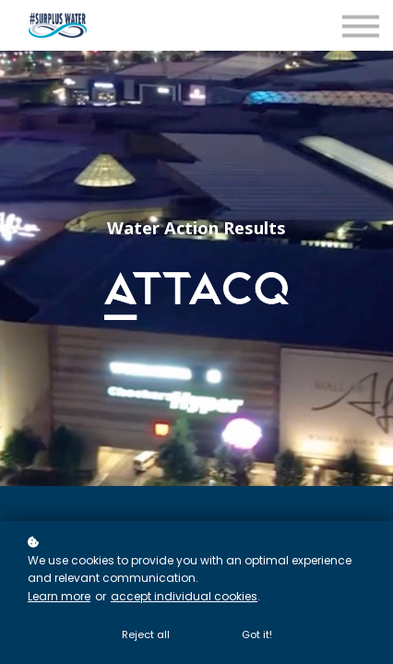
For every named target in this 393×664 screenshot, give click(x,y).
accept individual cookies (184, 596)
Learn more (59, 596)
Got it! (257, 634)
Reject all (146, 634)
